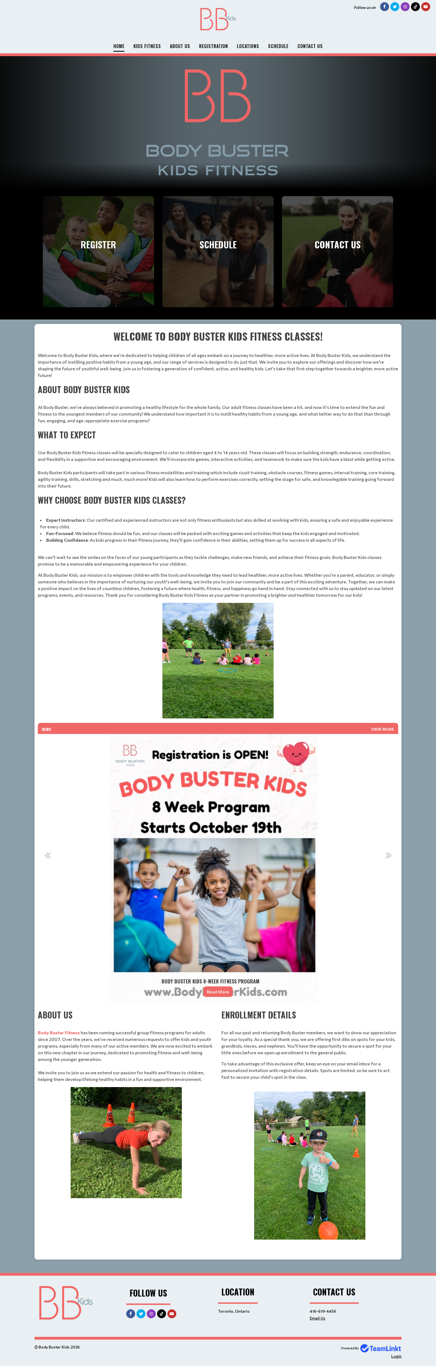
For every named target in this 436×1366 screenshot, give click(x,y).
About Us (180, 46)
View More (382, 729)
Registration (213, 46)
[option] (218, 869)
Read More (218, 991)
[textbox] (218, 523)
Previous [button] (47, 855)
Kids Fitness (147, 46)
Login (396, 1356)
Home (119, 46)
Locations (248, 46)
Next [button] (388, 855)
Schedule (278, 46)
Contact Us (310, 46)
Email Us (317, 1318)
